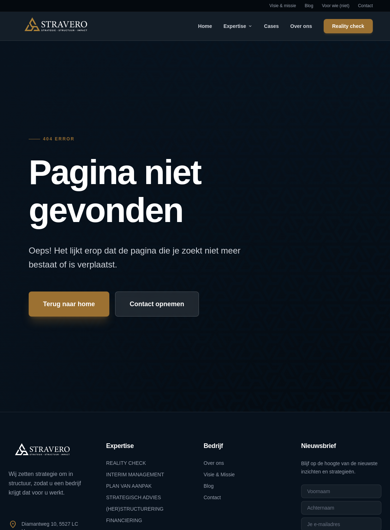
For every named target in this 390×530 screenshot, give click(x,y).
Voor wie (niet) (335, 5)
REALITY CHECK (126, 463)
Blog (309, 5)
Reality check (348, 26)
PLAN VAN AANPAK (129, 486)
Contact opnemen (157, 304)
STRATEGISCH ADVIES (133, 497)
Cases (271, 26)
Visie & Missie (219, 474)
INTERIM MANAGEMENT (135, 474)
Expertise (237, 26)
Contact (365, 5)
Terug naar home (69, 304)
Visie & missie (282, 5)
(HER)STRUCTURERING (134, 509)
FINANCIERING (124, 520)
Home (205, 26)
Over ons (301, 26)
